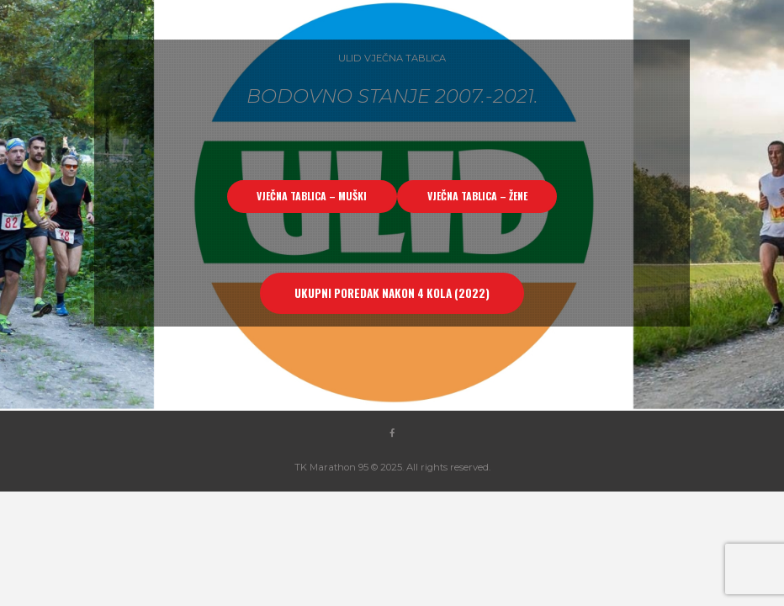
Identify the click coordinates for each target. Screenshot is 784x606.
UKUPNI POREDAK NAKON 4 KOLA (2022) (392, 292)
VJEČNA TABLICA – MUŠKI (312, 196)
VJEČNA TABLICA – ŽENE (477, 196)
